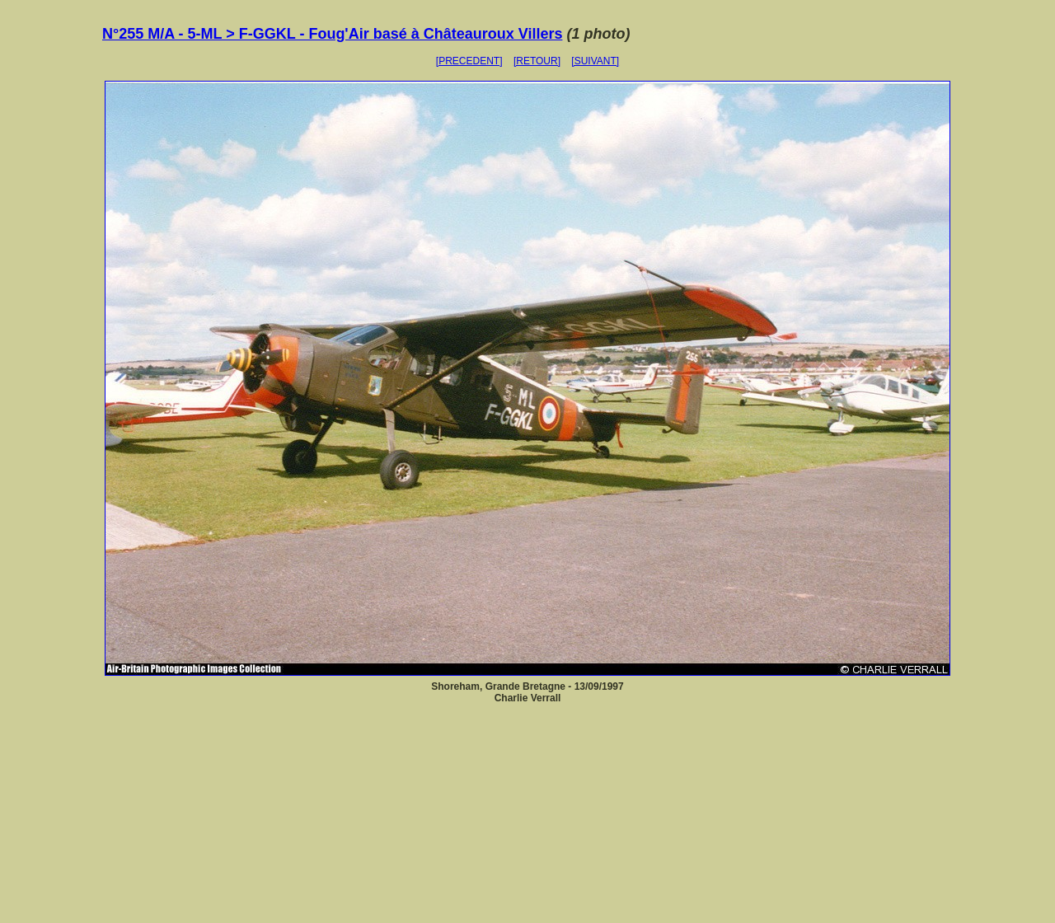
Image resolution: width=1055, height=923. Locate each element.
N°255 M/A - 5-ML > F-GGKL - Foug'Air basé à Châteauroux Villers (332, 34)
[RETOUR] (536, 61)
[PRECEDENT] (469, 61)
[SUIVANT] (595, 61)
